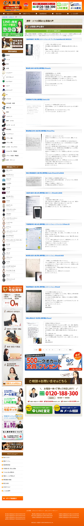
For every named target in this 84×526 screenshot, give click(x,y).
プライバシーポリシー (38, 510)
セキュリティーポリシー (51, 510)
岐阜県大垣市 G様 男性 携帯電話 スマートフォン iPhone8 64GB (45, 255)
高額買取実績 (43, 13)
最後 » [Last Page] (70, 349)
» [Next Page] (66, 349)
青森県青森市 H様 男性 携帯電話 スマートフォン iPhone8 (43, 287)
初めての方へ (10, 13)
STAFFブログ (6, 487)
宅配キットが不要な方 (9, 476)
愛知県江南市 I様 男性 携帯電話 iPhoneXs (38, 68)
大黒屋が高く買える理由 (9, 468)
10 (59, 349)
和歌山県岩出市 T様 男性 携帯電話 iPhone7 (39, 318)
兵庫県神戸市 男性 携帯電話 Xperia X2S (37, 99)
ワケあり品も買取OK (8, 472)
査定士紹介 (59, 13)
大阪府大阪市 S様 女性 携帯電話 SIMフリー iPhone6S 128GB (44, 193)
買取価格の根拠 (7, 479)
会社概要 (28, 510)
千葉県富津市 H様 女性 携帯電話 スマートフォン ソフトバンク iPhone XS (47, 224)
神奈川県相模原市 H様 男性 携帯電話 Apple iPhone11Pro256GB (45, 173)
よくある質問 (74, 13)
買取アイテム (26, 13)
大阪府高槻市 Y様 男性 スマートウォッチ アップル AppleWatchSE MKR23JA (49, 39)
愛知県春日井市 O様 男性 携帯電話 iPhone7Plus (40, 131)
